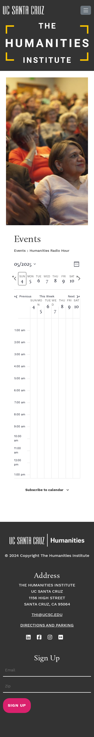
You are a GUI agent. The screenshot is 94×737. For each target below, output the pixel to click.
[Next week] (79, 278)
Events (20, 251)
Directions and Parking (47, 625)
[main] (47, 375)
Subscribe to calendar (44, 490)
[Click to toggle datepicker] (25, 264)
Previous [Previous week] (23, 296)
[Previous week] (15, 278)
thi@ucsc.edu (47, 615)
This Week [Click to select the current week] (46, 296)
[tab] (22, 278)
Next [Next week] (73, 296)
